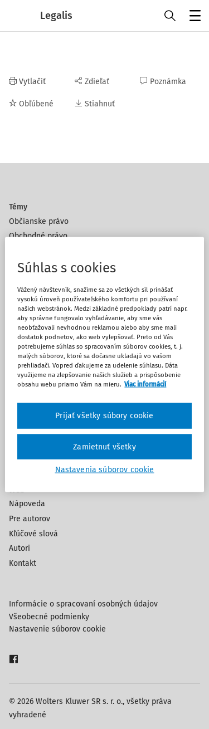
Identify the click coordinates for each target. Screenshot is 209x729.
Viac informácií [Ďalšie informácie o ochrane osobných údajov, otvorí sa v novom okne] (145, 384)
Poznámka (163, 81)
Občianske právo (39, 221)
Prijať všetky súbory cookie (104, 415)
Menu (193, 17)
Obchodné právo (38, 236)
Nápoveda (27, 503)
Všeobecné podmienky (49, 617)
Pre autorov (29, 518)
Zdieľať (92, 81)
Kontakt (22, 563)
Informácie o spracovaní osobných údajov (83, 604)
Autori (19, 548)
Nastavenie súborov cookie (57, 629)
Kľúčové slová (33, 534)
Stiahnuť (95, 104)
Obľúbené (31, 104)
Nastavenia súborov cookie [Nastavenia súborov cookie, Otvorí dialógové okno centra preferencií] (104, 469)
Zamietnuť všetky (104, 446)
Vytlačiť (27, 81)
